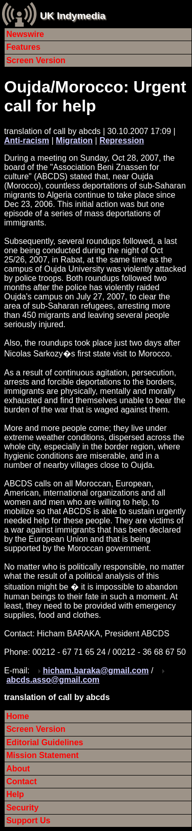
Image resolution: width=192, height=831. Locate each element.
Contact (21, 781)
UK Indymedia (72, 15)
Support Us (28, 820)
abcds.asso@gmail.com (52, 679)
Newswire (25, 34)
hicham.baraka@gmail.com (96, 670)
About (18, 768)
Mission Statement (42, 755)
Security (22, 807)
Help (15, 794)
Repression (121, 140)
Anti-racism (26, 140)
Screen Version (36, 60)
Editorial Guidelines (44, 742)
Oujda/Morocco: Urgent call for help (95, 96)
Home (17, 716)
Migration (74, 140)
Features (23, 47)
